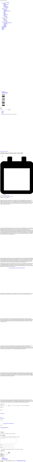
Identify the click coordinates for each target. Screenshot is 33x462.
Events (5, 151)
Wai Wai (3, 413)
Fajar (1, 413)
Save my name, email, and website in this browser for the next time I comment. (12, 450)
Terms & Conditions (5, 460)
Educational (2, 151)
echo (1, 417)
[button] (8, 109)
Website (1, 448)
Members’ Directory (5, 459)
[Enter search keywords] (4, 109)
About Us (3, 458)
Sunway (7, 151)
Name (1, 445)
